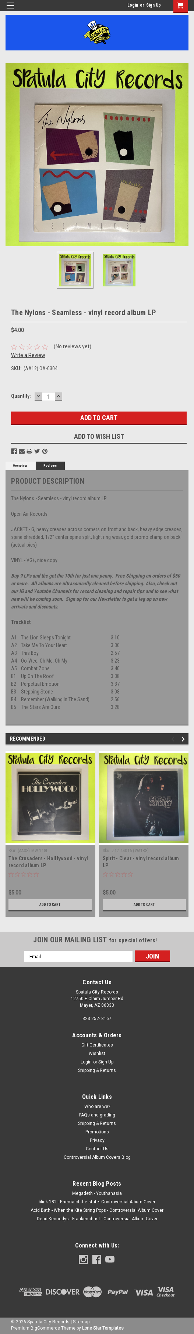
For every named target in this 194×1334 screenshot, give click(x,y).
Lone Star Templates (103, 1328)
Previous (174, 739)
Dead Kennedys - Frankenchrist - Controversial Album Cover (97, 1218)
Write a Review (28, 355)
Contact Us (97, 1148)
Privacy (97, 1140)
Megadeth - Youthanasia (97, 1193)
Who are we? (97, 1106)
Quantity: (21, 396)
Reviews (50, 465)
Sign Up (153, 5)
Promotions (97, 1131)
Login (132, 5)
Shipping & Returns (97, 1070)
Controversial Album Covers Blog (97, 1157)
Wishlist (97, 1053)
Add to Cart (49, 905)
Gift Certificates (97, 1045)
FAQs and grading (97, 1115)
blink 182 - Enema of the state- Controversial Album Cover (97, 1201)
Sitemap (81, 1321)
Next (184, 739)
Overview (20, 465)
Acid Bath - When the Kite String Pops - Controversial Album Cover (97, 1210)
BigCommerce (45, 1328)
